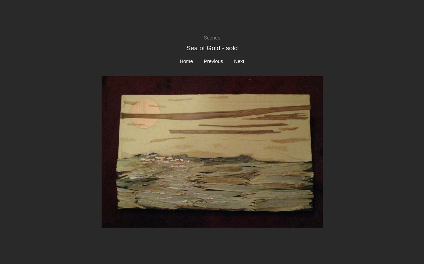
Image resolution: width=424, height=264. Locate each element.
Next (239, 61)
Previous (213, 61)
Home (186, 61)
